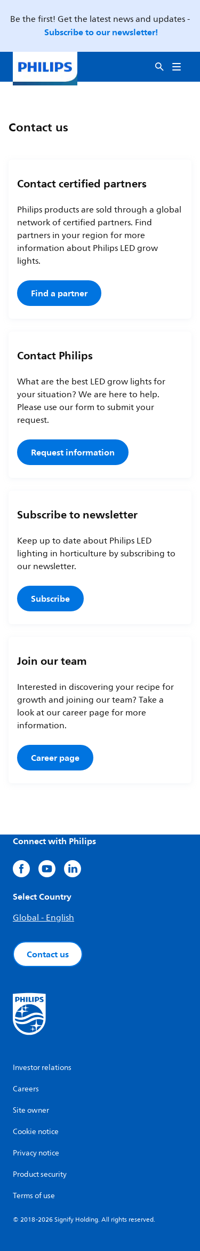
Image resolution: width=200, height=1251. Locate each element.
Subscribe (50, 598)
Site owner (31, 1110)
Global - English (43, 918)
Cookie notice (36, 1132)
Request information (73, 452)
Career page (55, 757)
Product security (40, 1174)
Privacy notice (36, 1153)
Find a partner (59, 293)
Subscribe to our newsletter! (101, 32)
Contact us (48, 954)
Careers (26, 1089)
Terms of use (34, 1196)
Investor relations (42, 1067)
